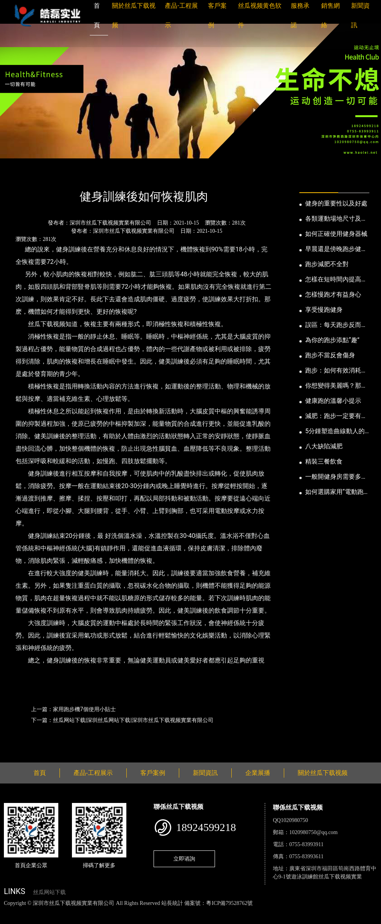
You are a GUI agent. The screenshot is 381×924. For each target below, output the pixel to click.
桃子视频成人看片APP (66, 919)
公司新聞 (76, 175)
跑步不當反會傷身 (330, 355)
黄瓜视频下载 (136, 911)
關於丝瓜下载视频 (323, 772)
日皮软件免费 (323, 911)
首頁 (17, 175)
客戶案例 (152, 772)
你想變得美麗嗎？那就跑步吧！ (336, 386)
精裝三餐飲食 (324, 461)
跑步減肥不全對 (327, 264)
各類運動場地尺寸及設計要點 (336, 219)
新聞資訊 (44, 175)
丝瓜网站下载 (49, 892)
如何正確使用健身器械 (336, 233)
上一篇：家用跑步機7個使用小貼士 (73, 709)
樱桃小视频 (356, 911)
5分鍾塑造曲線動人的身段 (335, 431)
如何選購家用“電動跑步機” (334, 492)
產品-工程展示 (93, 772)
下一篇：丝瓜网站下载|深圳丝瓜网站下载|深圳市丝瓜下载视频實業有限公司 (122, 720)
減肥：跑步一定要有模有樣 (336, 416)
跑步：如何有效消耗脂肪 (336, 371)
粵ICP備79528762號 (229, 903)
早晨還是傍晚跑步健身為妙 (336, 249)
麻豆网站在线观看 (179, 911)
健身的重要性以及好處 (336, 203)
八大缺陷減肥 (324, 446)
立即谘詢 (184, 858)
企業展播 (257, 772)
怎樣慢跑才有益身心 (333, 294)
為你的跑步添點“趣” (332, 340)
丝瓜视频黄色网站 (95, 911)
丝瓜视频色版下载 (46, 911)
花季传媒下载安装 (227, 911)
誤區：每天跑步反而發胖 (336, 325)
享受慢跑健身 (324, 309)
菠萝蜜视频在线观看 (278, 911)
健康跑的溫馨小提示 (333, 400)
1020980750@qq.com (313, 832)
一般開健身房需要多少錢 (336, 477)
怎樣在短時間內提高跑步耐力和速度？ (336, 280)
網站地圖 (11, 911)
